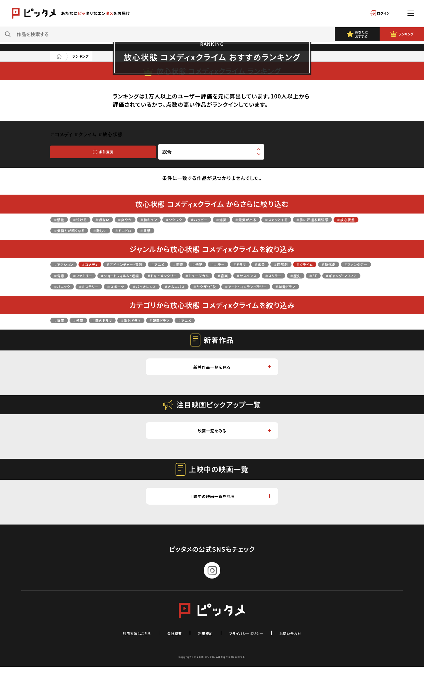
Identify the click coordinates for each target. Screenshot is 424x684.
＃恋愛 (216, 263)
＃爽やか (145, 219)
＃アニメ (190, 263)
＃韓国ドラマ (190, 331)
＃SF (177, 285)
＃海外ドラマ (153, 331)
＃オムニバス (110, 297)
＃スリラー (127, 285)
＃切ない (116, 219)
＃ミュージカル (345, 275)
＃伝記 (240, 263)
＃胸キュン (175, 219)
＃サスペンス (92, 285)
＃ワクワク (208, 219)
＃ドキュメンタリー (299, 275)
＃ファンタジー (131, 275)
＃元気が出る (300, 219)
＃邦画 (86, 331)
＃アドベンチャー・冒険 (147, 263)
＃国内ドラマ (116, 331)
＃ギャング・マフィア (213, 285)
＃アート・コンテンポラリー (203, 297)
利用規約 (203, 650)
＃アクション (67, 263)
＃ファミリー (194, 275)
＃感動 (61, 219)
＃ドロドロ (233, 229)
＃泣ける (88, 219)
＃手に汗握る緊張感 (76, 229)
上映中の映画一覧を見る (228, 512)
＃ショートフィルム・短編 (243, 275)
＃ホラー (266, 263)
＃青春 (164, 275)
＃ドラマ (294, 263)
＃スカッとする (340, 219)
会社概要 (166, 650)
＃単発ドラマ (255, 297)
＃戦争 (319, 263)
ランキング (86, 56)
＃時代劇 (96, 275)
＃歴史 (155, 285)
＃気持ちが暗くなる (163, 229)
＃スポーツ (324, 285)
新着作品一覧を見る (231, 379)
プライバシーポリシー (253, 650)
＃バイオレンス (70, 297)
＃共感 (261, 229)
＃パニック (255, 285)
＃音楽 (61, 285)
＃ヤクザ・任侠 (149, 297)
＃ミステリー (289, 285)
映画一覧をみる (233, 444)
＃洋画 (61, 331)
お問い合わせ (308, 650)
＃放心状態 (120, 229)
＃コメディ (101, 263)
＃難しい (203, 229)
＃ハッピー (240, 219)
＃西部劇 (346, 263)
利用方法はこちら (120, 650)
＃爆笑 (269, 219)
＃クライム (65, 275)
